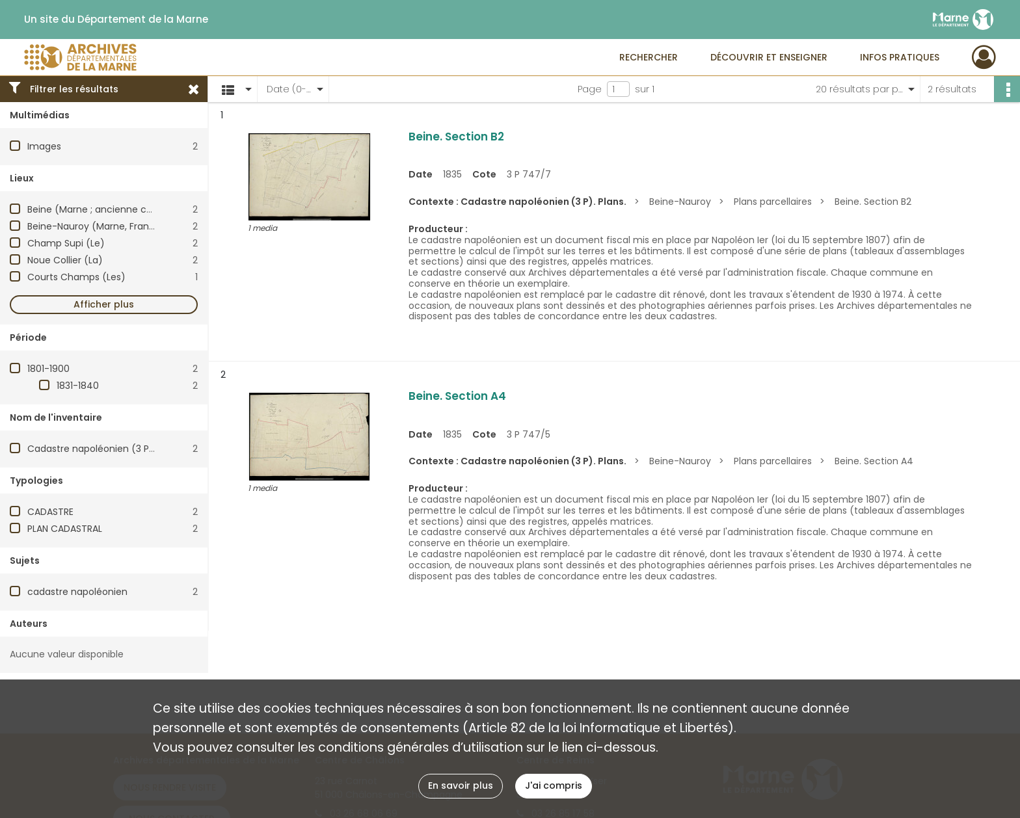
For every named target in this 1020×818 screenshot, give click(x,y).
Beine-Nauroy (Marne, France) (96, 226)
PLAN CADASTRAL (64, 528)
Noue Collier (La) (65, 260)
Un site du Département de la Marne (116, 19)
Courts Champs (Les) (76, 277)
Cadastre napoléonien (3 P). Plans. (105, 448)
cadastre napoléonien (77, 591)
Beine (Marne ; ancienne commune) (110, 209)
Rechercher (648, 57)
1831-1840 (78, 385)
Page (590, 89)
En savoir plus (460, 785)
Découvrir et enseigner (768, 57)
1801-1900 (48, 368)
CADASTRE (50, 511)
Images (44, 146)
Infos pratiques (899, 57)
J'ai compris (553, 785)
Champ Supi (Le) (66, 243)
